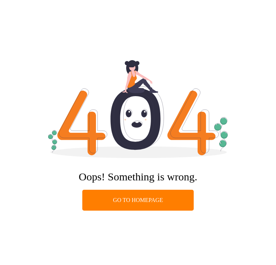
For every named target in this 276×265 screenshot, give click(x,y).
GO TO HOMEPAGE (138, 200)
